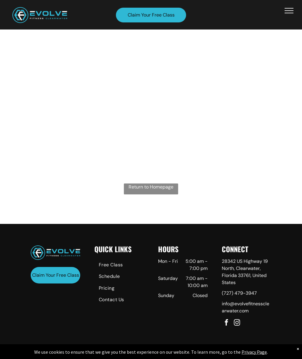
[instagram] (237, 323)
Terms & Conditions (199, 353)
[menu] (289, 10)
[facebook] (226, 323)
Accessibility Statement (163, 353)
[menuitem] (119, 265)
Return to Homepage (151, 187)
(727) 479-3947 (239, 293)
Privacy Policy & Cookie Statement (114, 353)
